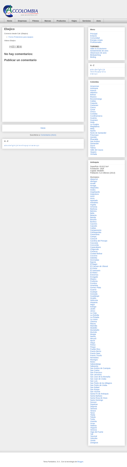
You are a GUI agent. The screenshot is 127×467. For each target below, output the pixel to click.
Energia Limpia (96, 40)
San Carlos (94, 370)
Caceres (93, 224)
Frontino (93, 283)
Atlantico (93, 92)
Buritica (93, 222)
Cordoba (93, 114)
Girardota (94, 285)
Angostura (94, 194)
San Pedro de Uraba (98, 385)
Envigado (94, 277)
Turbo (92, 419)
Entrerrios (94, 275)
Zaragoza (94, 443)
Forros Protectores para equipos (21, 37)
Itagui (92, 304)
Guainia (93, 118)
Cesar (92, 109)
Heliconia (94, 300)
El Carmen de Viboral (99, 266)
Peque (93, 347)
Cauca (93, 107)
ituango (93, 307)
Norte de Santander (98, 133)
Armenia (93, 207)
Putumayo (94, 135)
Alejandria (94, 188)
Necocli (93, 338)
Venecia (93, 430)
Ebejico (93, 279)
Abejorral (94, 179)
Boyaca (93, 97)
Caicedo (93, 226)
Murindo (93, 332)
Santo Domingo (96, 400)
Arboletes (94, 203)
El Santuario (95, 270)
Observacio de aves (98, 53)
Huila (92, 122)
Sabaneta (94, 366)
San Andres (95, 141)
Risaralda (94, 139)
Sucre (92, 146)
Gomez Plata (95, 287)
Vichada (93, 154)
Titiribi (92, 415)
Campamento (95, 230)
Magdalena (94, 126)
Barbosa (93, 209)
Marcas (48, 21)
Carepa (93, 236)
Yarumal (93, 436)
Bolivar (93, 95)
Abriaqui (93, 181)
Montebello (94, 330)
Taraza (93, 411)
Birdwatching (95, 55)
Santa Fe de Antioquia (99, 394)
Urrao (92, 423)
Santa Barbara (96, 396)
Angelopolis (95, 192)
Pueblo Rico (95, 349)
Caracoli (93, 239)
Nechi (92, 341)
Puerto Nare (95, 353)
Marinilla (93, 326)
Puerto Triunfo (96, 355)
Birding (93, 57)
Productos (61, 21)
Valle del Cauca (96, 150)
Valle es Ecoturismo (98, 49)
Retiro (92, 362)
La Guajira (94, 124)
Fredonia (93, 281)
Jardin (92, 309)
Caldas (93, 101)
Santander (94, 143)
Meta (92, 129)
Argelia (93, 205)
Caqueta (93, 103)
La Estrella (94, 315)
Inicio (43, 128)
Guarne (93, 290)
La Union (94, 319)
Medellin (93, 328)
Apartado (94, 200)
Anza (92, 198)
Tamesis (93, 409)
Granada (93, 294)
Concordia (94, 245)
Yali (91, 434)
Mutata (93, 334)
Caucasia (94, 243)
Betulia (93, 217)
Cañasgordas (95, 232)
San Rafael (94, 387)
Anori (92, 196)
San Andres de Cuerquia (100, 368)
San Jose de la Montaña (100, 377)
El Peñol (93, 268)
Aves (98, 21)
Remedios (94, 358)
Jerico (92, 311)
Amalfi (92, 183)
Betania (93, 215)
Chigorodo (94, 249)
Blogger (80, 462)
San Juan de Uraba (98, 379)
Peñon (93, 345)
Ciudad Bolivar (96, 253)
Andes (93, 190)
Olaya (92, 343)
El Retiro (93, 273)
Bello (92, 213)
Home (9, 21)
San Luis (93, 381)
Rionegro (94, 360)
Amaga (93, 186)
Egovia (93, 262)
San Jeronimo (96, 375)
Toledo (93, 417)
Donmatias (94, 260)
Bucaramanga (96, 99)
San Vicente (95, 392)
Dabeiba (93, 258)
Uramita (93, 421)
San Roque (94, 389)
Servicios (87, 21)
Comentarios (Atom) (48, 135)
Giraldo (93, 298)
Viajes (74, 21)
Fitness (35, 21)
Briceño (93, 219)
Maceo (93, 324)
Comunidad (95, 38)
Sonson (93, 402)
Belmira (93, 211)
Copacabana (95, 247)
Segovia (93, 406)
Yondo (92, 440)
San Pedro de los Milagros (101, 383)
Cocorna (93, 256)
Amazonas (94, 86)
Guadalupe (94, 296)
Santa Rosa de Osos (98, 398)
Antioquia (94, 88)
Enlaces (93, 36)
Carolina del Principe (98, 241)
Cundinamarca (96, 116)
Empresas (22, 21)
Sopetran (94, 404)
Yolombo (93, 438)
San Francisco (96, 372)
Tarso (92, 413)
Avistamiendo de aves (99, 51)
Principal (93, 34)
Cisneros (93, 251)
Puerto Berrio (95, 351)
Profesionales (95, 42)
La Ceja (93, 313)
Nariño (93, 131)
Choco (93, 112)
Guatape (93, 292)
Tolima (93, 148)
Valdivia (93, 426)
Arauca (93, 90)
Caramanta (94, 234)
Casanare (94, 105)
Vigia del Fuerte (96, 432)
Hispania (93, 302)
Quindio (93, 137)
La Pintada (94, 317)
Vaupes (93, 152)
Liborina (93, 321)
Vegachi (93, 428)
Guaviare (94, 120)
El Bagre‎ (93, 264)
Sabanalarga (95, 364)
